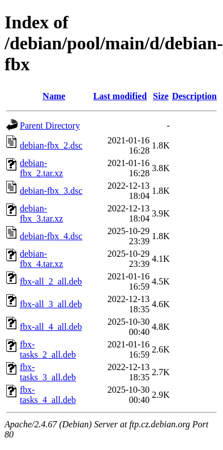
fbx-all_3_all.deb (51, 304)
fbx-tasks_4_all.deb (48, 395)
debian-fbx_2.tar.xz (41, 168)
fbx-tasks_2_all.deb (48, 349)
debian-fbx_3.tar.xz (41, 213)
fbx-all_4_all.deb (51, 327)
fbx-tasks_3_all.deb (48, 372)
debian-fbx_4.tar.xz (41, 259)
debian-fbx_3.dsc (51, 191)
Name (53, 96)
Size (161, 96)
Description (194, 96)
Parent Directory (50, 125)
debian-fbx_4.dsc (51, 236)
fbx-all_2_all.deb (51, 281)
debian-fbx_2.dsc (51, 145)
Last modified (120, 96)
